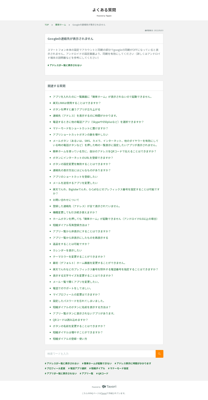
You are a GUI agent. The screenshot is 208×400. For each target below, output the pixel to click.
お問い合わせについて (66, 200)
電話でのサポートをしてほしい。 (72, 288)
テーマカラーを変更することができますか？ (79, 256)
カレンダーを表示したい (67, 250)
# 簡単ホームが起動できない (97, 363)
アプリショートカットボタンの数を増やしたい (80, 134)
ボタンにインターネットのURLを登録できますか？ (83, 158)
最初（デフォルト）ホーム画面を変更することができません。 (90, 263)
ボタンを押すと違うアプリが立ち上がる (76, 109)
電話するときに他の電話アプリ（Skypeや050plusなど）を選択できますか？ (98, 122)
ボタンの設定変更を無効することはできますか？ (82, 164)
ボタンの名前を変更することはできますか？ (79, 326)
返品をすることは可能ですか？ (71, 244)
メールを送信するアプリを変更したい (75, 183)
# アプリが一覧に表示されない (61, 373)
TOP (47, 24)
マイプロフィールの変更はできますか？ (76, 294)
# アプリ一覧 (86, 373)
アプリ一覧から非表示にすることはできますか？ (82, 231)
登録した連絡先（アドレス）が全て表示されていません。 (87, 206)
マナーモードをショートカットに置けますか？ (80, 128)
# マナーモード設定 (118, 368)
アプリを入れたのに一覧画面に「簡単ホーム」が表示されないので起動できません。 (103, 97)
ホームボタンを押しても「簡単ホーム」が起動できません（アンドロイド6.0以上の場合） (106, 219)
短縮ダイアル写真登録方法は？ (71, 225)
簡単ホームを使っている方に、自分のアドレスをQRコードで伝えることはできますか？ (104, 151)
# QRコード (102, 373)
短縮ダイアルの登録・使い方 (70, 339)
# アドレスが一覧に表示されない (65, 65)
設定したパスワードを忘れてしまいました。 (79, 301)
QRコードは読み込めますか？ (70, 320)
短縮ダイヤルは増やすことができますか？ (78, 332)
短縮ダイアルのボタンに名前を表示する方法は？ (82, 307)
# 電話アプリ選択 (77, 368)
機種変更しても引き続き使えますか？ (75, 212)
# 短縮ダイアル (97, 368)
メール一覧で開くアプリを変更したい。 (76, 282)
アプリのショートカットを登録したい (75, 177)
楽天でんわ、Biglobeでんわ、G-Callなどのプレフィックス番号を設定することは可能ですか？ (106, 191)
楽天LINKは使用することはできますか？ (77, 103)
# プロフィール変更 (55, 368)
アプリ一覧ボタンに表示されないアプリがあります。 (84, 313)
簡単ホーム (60, 24)
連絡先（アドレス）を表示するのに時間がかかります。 (85, 115)
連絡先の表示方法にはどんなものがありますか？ (82, 170)
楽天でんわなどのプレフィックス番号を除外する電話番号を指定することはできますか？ (105, 269)
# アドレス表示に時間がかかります (133, 363)
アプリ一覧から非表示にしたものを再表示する (80, 238)
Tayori (104, 393)
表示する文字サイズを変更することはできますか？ (83, 275)
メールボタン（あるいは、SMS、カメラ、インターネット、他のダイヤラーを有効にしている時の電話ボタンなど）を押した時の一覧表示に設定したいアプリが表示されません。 (105, 143)
